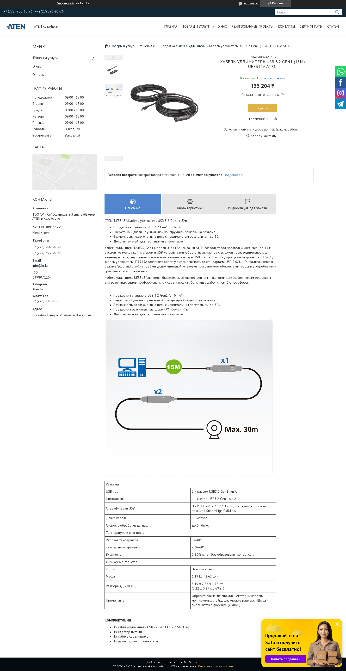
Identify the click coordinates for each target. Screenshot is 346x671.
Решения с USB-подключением (162, 46)
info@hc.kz (40, 265)
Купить (262, 108)
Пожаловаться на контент (215, 666)
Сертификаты (311, 26)
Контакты (286, 26)
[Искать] (337, 12)
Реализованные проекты (252, 26)
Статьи (333, 26)
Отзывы (38, 74)
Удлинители (196, 46)
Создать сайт (65, 3)
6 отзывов (251, 3)
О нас (222, 26)
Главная (171, 26)
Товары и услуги (196, 26)
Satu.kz (194, 662)
